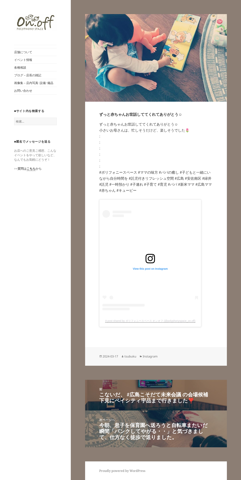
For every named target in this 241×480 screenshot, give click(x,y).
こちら (31, 169)
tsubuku (130, 356)
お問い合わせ (23, 91)
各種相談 (20, 67)
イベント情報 (23, 60)
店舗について (23, 52)
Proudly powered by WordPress (122, 471)
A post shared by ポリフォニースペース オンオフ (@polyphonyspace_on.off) (150, 320)
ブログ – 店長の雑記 (27, 75)
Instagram (150, 356)
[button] (35, 22)
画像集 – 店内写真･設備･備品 (33, 83)
